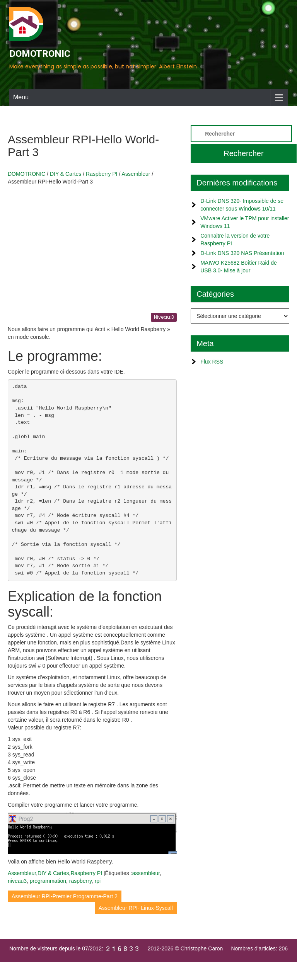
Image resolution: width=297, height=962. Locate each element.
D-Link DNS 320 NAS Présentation (242, 253)
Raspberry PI (86, 873)
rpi (98, 881)
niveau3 (17, 881)
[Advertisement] (92, 247)
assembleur (146, 873)
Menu (21, 97)
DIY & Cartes (53, 873)
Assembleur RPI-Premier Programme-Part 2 (65, 896)
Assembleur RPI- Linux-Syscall (136, 908)
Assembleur (22, 873)
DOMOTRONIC (39, 53)
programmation (48, 881)
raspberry (80, 881)
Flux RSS (211, 362)
